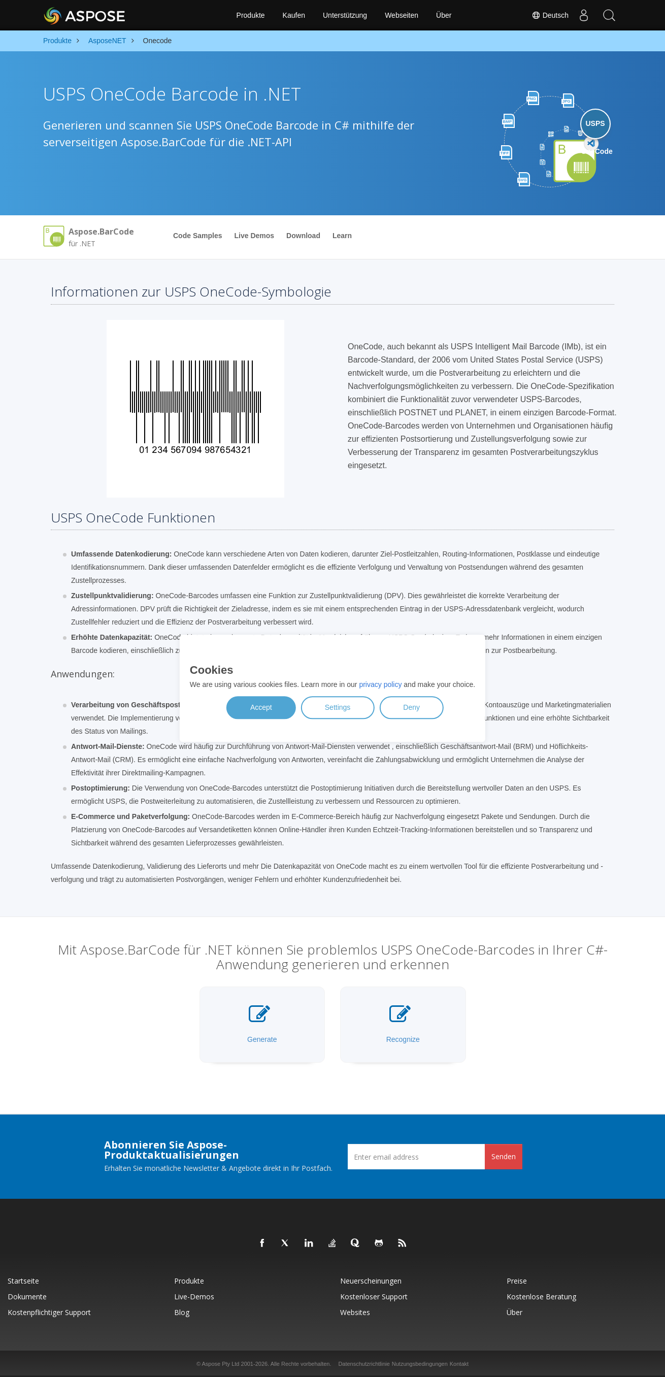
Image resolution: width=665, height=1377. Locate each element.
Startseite (23, 1281)
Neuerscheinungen (371, 1281)
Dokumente (27, 1296)
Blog (181, 1312)
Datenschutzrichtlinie (364, 1364)
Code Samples (197, 236)
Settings (338, 708)
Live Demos (254, 236)
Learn (342, 236)
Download (303, 236)
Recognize (403, 1023)
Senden (503, 1156)
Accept (261, 708)
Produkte (251, 15)
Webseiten (401, 15)
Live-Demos (194, 1296)
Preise (517, 1281)
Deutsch (550, 15)
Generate (262, 1023)
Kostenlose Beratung (541, 1296)
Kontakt (459, 1364)
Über (443, 15)
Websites (355, 1312)
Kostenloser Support (374, 1296)
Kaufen (294, 15)
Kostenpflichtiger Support (49, 1312)
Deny (411, 708)
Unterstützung (345, 15)
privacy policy (380, 685)
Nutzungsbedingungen (420, 1364)
